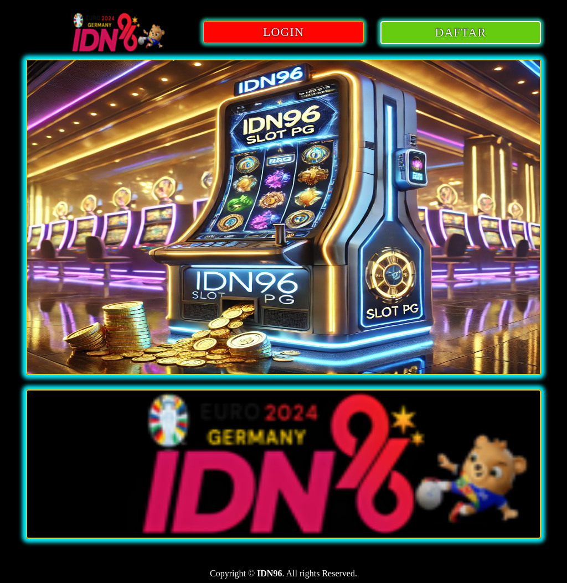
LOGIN (283, 32)
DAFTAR (461, 32)
